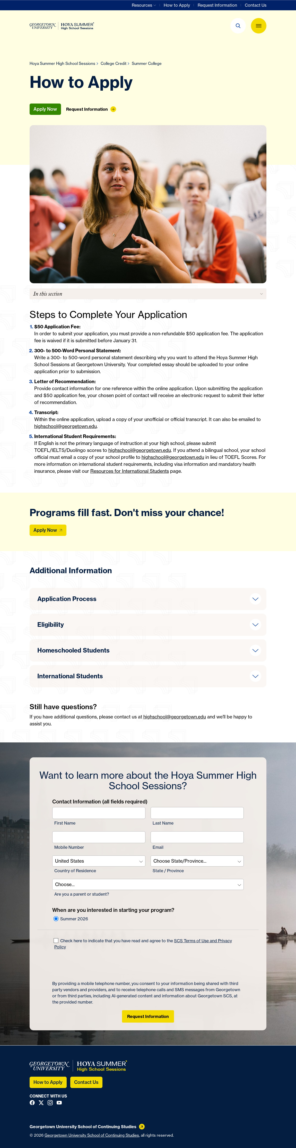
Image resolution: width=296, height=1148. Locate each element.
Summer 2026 (71, 918)
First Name (64, 823)
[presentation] (91, 965)
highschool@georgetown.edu (65, 426)
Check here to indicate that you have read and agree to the (143, 943)
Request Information (148, 1016)
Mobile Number (69, 847)
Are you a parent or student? (81, 894)
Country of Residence (75, 870)
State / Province (168, 870)
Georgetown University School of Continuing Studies (92, 1135)
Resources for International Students (129, 471)
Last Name (163, 823)
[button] (238, 25)
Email (158, 847)
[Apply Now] (48, 530)
